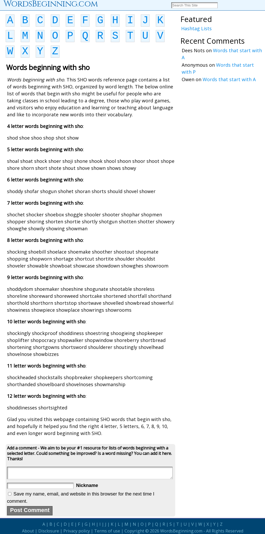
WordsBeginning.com (181, 531)
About (28, 531)
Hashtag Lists (196, 28)
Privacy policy (76, 531)
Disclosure (48, 531)
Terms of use (107, 531)
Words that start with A (229, 79)
